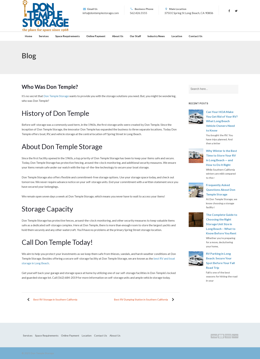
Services (44, 36)
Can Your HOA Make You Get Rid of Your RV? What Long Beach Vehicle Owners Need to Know (222, 121)
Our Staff (135, 36)
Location (177, 36)
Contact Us (195, 36)
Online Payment (95, 36)
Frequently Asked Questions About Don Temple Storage (220, 189)
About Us (117, 36)
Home (28, 36)
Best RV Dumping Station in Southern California (141, 299)
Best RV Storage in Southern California (55, 299)
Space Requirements (67, 36)
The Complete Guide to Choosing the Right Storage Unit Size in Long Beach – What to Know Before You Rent (221, 224)
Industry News (156, 36)
